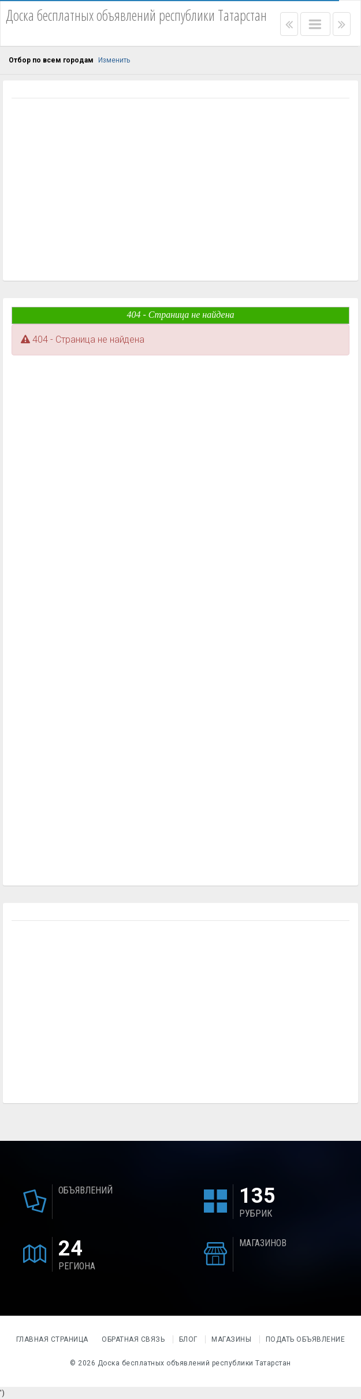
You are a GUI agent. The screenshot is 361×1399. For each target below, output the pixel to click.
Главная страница (53, 1339)
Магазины (231, 1339)
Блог (188, 1339)
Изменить (114, 60)
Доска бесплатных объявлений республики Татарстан (194, 1363)
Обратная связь (133, 1339)
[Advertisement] (180, 191)
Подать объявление (305, 1339)
